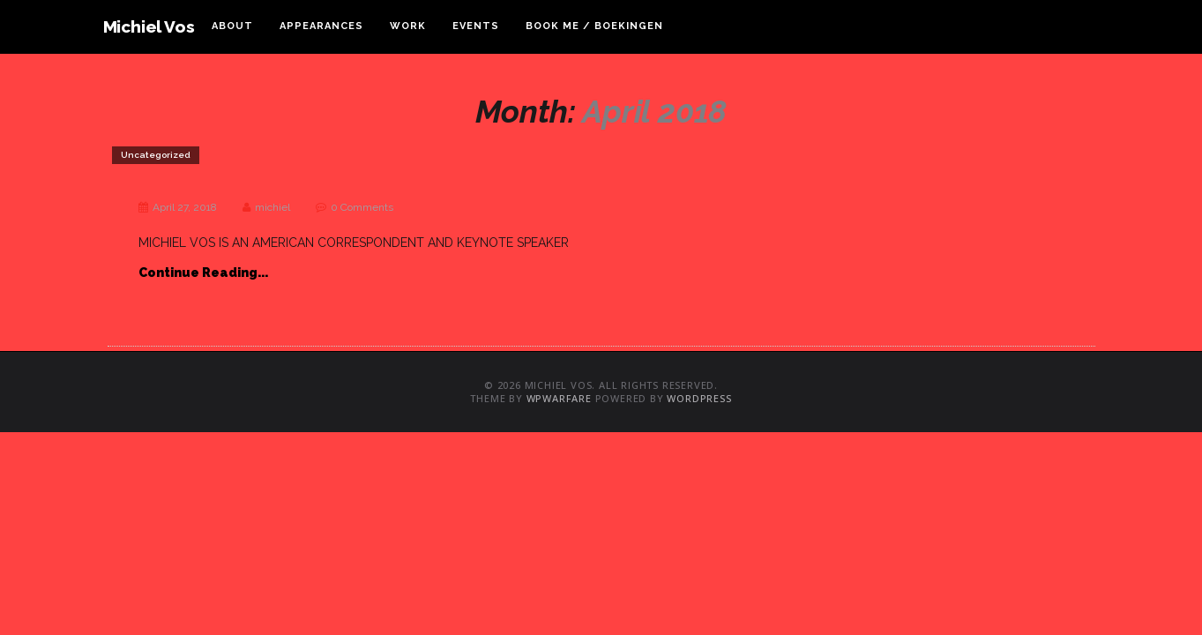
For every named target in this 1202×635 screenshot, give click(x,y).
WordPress (699, 398)
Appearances (321, 26)
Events (475, 26)
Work (408, 26)
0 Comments (362, 207)
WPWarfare (559, 398)
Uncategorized (155, 155)
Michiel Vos (149, 26)
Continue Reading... (203, 272)
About (232, 26)
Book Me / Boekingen (594, 26)
